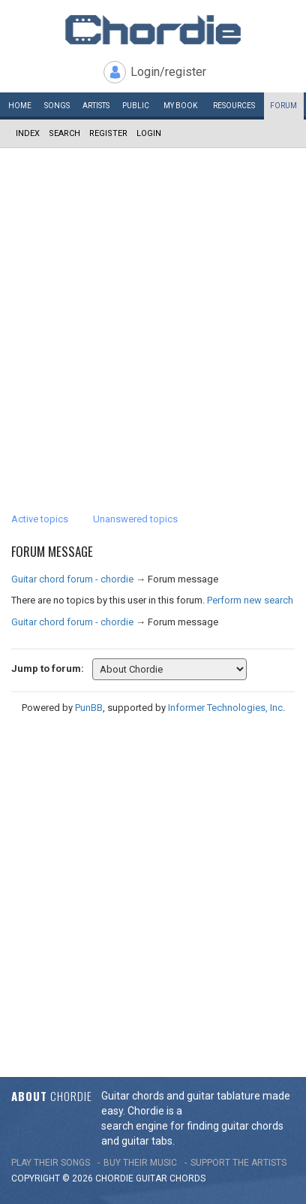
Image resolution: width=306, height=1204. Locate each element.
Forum (283, 105)
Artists (96, 105)
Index (28, 133)
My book (180, 105)
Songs (57, 105)
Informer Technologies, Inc (225, 707)
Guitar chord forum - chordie (72, 579)
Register (108, 133)
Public (135, 105)
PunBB (89, 707)
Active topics (39, 519)
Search (64, 133)
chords (188, 1178)
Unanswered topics (135, 519)
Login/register (168, 72)
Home (20, 105)
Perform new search (250, 600)
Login (148, 133)
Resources (234, 105)
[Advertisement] (153, 309)
